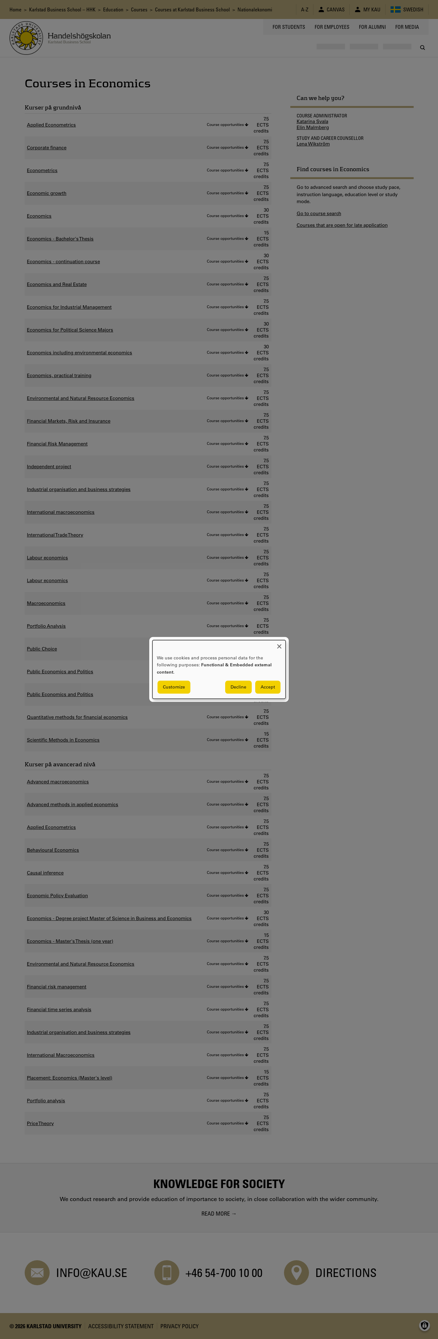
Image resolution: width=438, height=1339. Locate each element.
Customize (174, 687)
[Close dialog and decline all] (279, 644)
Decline (238, 687)
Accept (268, 687)
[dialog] (219, 669)
